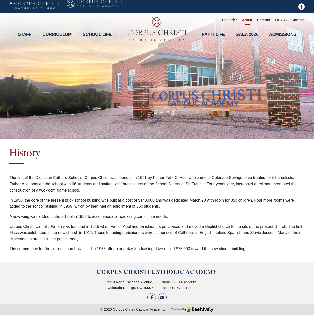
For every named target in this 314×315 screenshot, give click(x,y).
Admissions (282, 34)
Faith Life (213, 34)
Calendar (229, 20)
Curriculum (57, 34)
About (247, 20)
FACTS (281, 20)
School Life (97, 34)
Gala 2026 (247, 34)
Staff (24, 34)
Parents (263, 20)
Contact (298, 20)
